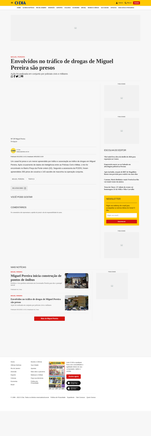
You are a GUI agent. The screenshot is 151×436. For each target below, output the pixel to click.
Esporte (59, 7)
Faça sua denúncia (37, 378)
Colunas (67, 7)
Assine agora (74, 376)
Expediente (70, 397)
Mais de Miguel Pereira (49, 318)
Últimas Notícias (28, 7)
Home (19, 7)
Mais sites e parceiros (126, 7)
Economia (75, 7)
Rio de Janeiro (41, 7)
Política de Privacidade (34, 382)
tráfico (31, 179)
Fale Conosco (80, 397)
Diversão (51, 7)
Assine (136, 3)
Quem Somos (91, 397)
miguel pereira (18, 179)
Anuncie (46, 397)
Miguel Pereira (18, 57)
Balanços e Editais (37, 375)
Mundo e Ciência (93, 7)
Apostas (114, 7)
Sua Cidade (105, 7)
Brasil (83, 7)
